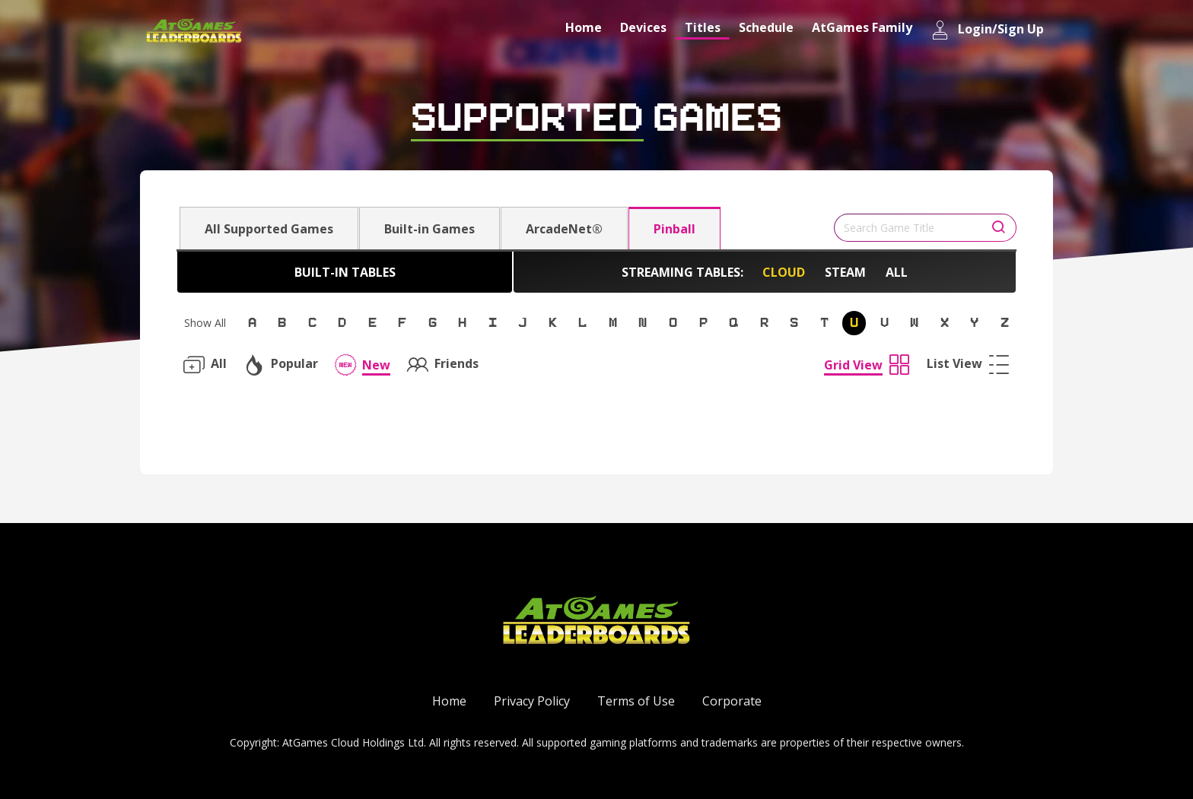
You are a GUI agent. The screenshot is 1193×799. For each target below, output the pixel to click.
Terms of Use (636, 701)
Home (583, 27)
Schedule (766, 27)
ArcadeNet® (564, 228)
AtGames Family (862, 27)
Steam (845, 272)
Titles (703, 27)
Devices (643, 27)
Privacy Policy (532, 701)
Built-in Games (429, 228)
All (897, 272)
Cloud (783, 272)
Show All (205, 322)
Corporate (732, 701)
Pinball (674, 228)
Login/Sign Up (987, 30)
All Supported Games (269, 228)
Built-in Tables (345, 272)
